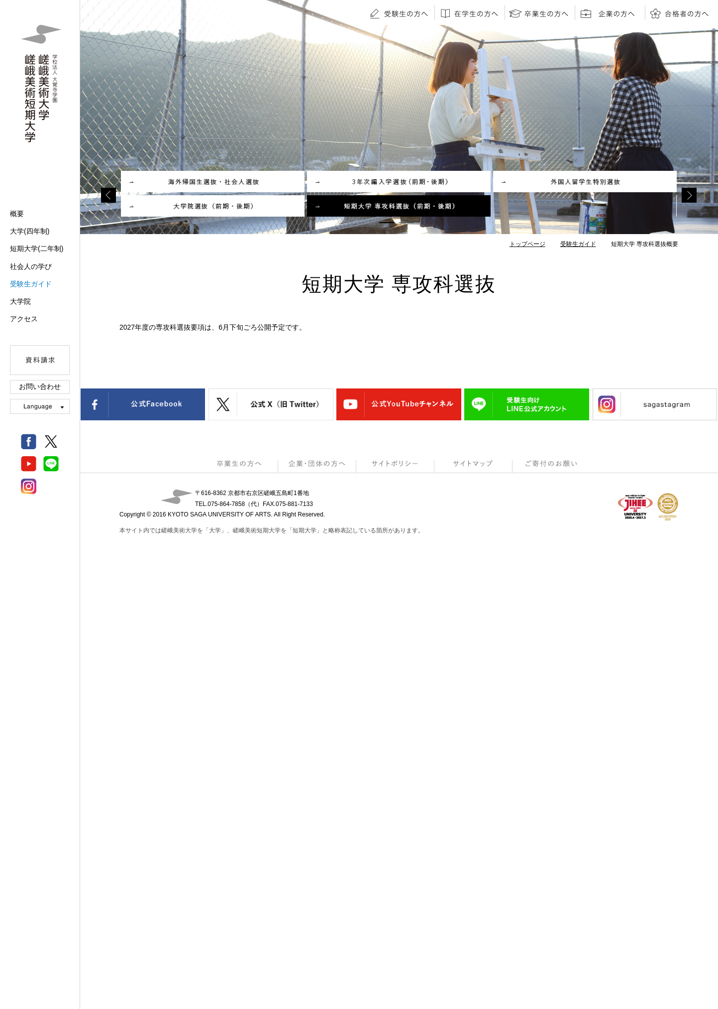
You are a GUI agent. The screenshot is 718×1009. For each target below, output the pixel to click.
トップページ (527, 244)
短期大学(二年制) (36, 248)
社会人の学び (31, 266)
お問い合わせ (40, 386)
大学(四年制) (29, 231)
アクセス (24, 319)
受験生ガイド (31, 284)
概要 (17, 214)
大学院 (20, 301)
